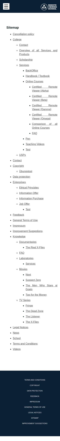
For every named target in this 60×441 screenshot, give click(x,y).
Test (28, 149)
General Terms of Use (25, 220)
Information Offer (28, 193)
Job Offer (24, 204)
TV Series (24, 300)
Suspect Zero (33, 280)
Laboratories (26, 258)
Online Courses (34, 81)
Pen (28, 138)
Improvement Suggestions (28, 231)
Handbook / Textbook (38, 76)
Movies (23, 269)
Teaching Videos (35, 144)
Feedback (18, 214)
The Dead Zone (34, 311)
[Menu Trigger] (6, 6)
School (17, 338)
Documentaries (27, 242)
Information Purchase (31, 198)
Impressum (19, 225)
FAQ (34, 133)
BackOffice (32, 70)
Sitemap (34, 418)
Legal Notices (20, 327)
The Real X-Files (35, 247)
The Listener (33, 316)
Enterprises (19, 182)
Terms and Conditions (25, 343)
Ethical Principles (29, 187)
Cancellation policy (23, 34)
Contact (23, 45)
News (16, 332)
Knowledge (19, 236)
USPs (22, 155)
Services (24, 65)
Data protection (21, 176)
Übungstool (25, 171)
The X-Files (32, 322)
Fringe (29, 305)
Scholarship (26, 59)
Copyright (18, 166)
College (17, 39)
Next (28, 274)
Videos (17, 349)
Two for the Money (36, 294)
